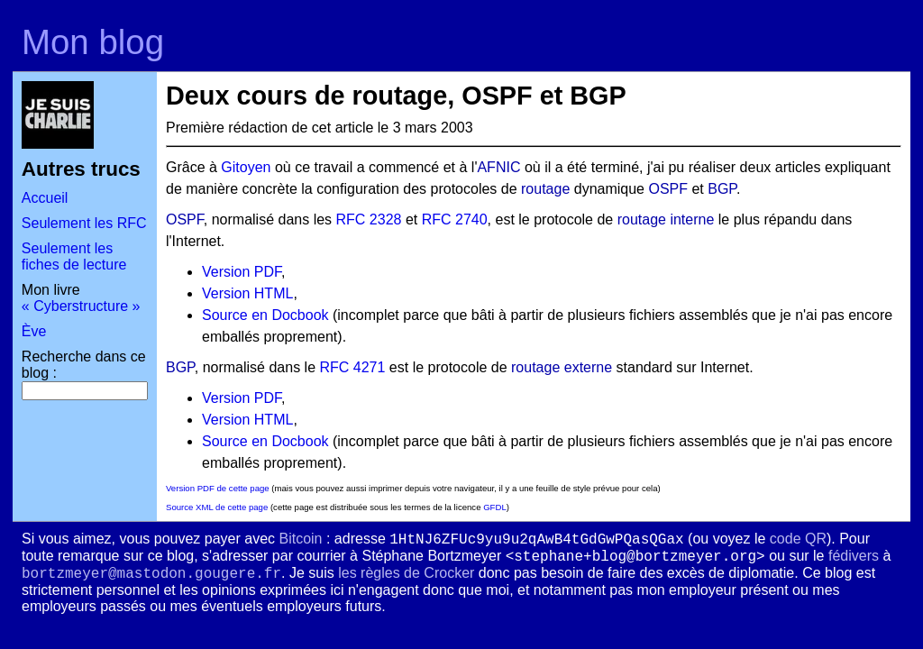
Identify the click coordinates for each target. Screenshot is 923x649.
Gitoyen (245, 167)
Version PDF (241, 271)
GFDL (495, 507)
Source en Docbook (265, 315)
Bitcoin (300, 538)
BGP (722, 189)
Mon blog (93, 42)
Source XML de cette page (217, 507)
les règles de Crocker (406, 572)
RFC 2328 (369, 219)
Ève (34, 331)
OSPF (668, 189)
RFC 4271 (352, 367)
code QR (798, 538)
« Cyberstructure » (81, 306)
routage (545, 189)
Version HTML (247, 293)
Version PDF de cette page (218, 488)
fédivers (853, 555)
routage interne (666, 219)
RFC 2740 (455, 219)
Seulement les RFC (84, 223)
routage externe (561, 367)
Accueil (45, 198)
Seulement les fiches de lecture (74, 256)
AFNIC (498, 167)
